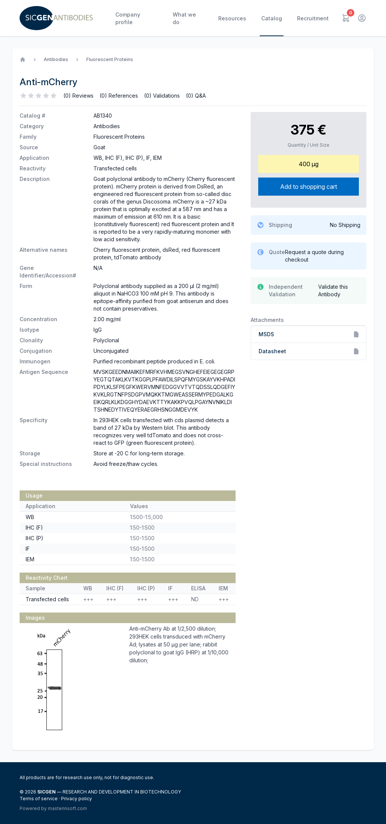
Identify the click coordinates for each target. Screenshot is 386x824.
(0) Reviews (78, 95)
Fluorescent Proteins (109, 59)
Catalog (271, 18)
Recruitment (313, 18)
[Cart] (346, 18)
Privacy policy (76, 798)
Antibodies (56, 59)
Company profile (127, 18)
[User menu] (361, 18)
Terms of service (39, 798)
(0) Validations (162, 95)
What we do (184, 18)
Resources (232, 18)
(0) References (119, 95)
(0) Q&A (196, 95)
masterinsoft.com (67, 808)
